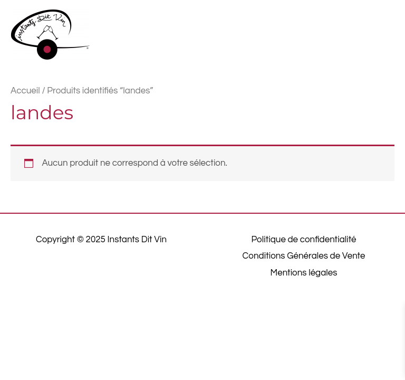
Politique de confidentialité (303, 239)
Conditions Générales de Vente (304, 256)
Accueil (25, 91)
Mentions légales (304, 273)
